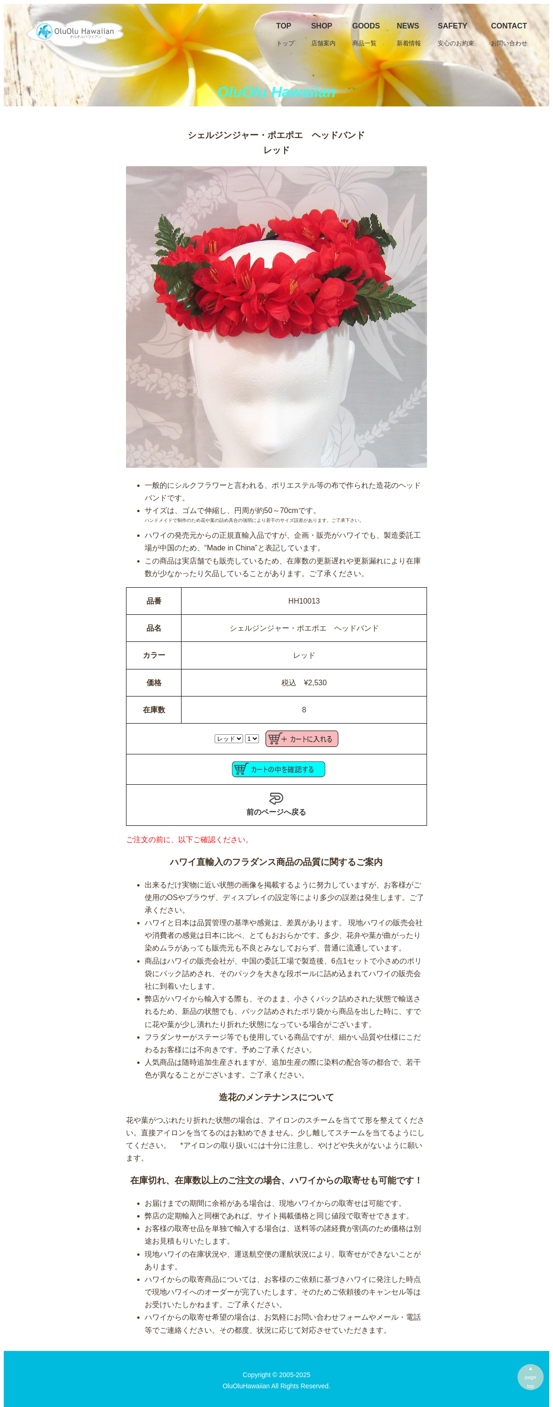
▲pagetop (531, 1377)
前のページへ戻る (276, 804)
